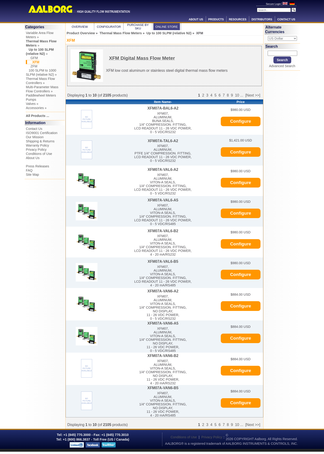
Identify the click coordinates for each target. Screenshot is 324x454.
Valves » (32, 104)
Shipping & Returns (40, 141)
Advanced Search (282, 66)
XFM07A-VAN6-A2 (162, 291)
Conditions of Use (39, 154)
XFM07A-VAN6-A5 (162, 323)
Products (216, 19)
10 (237, 95)
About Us (196, 19)
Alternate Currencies (275, 29)
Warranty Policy (37, 145)
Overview (80, 26)
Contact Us (286, 19)
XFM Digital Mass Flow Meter (142, 58)
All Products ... (37, 116)
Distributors (261, 19)
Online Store (166, 26)
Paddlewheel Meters (41, 95)
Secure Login (274, 4)
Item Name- (163, 102)
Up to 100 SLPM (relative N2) (168, 33)
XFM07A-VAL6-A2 (163, 170)
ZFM (31, 66)
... (241, 95)
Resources (237, 19)
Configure (240, 121)
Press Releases (37, 166)
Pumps (31, 99)
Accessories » (36, 108)
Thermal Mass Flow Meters (121, 33)
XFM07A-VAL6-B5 (163, 261)
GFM (32, 58)
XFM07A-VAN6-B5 (162, 388)
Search (272, 46)
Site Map (32, 174)
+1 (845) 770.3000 (77, 435)
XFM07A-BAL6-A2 (163, 108)
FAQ (29, 170)
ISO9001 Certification (42, 133)
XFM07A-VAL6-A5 (163, 200)
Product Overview (81, 33)
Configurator (109, 26)
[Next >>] (252, 95)
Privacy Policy (36, 149)
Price (240, 102)
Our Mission (35, 137)
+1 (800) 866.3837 (76, 439)
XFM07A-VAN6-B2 (162, 356)
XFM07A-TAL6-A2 (163, 141)
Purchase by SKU (138, 26)
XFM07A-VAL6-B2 (163, 231)
